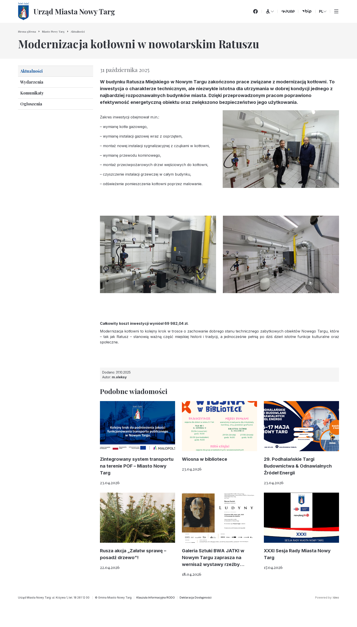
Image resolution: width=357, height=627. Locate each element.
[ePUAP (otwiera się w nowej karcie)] (288, 11)
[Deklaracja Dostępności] (196, 598)
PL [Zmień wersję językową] (322, 11)
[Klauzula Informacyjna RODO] (155, 598)
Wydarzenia (31, 82)
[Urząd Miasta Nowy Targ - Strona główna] (66, 11)
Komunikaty (32, 93)
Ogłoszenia (31, 104)
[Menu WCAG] (269, 11)
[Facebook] (255, 11)
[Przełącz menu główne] (336, 11)
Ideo (336, 597)
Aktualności (31, 71)
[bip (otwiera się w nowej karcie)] (307, 11)
